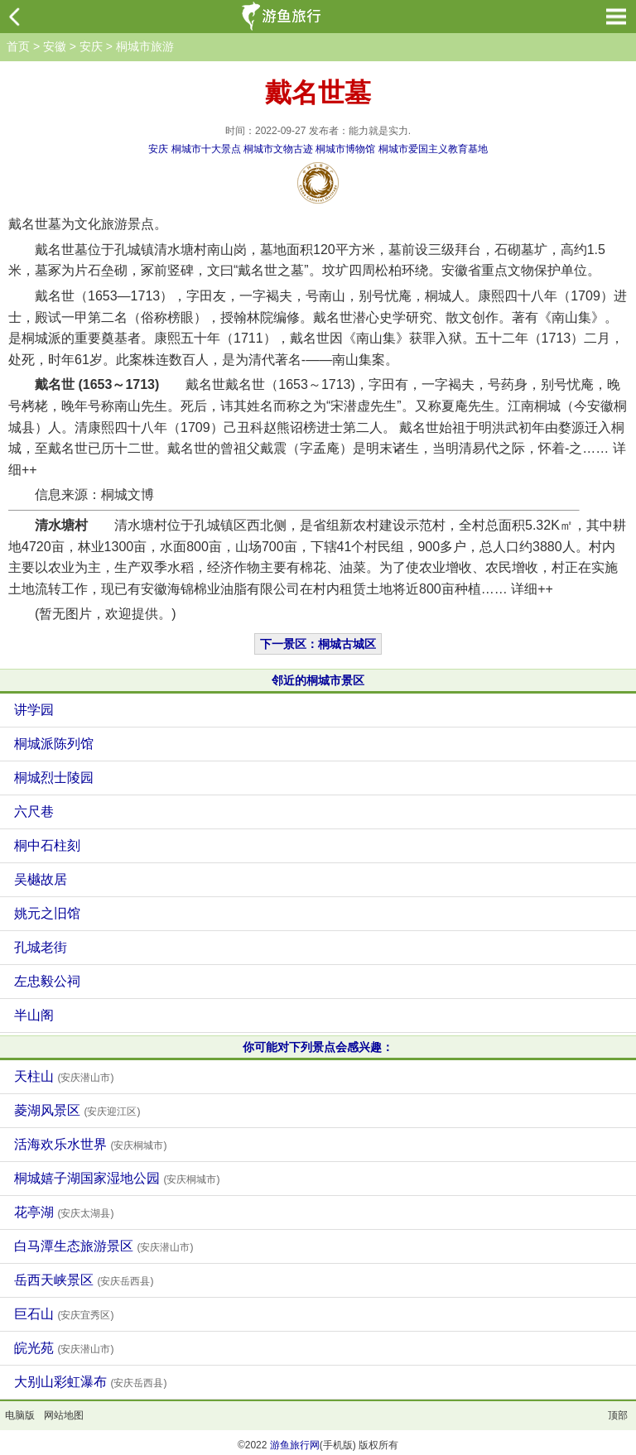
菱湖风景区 (77, 1110)
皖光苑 (63, 1348)
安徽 (54, 46)
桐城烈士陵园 (54, 778)
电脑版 (20, 1415)
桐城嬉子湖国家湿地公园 (116, 1178)
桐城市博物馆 (345, 149)
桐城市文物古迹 (278, 149)
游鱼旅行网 (295, 1445)
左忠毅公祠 (47, 981)
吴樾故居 (40, 879)
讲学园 (34, 710)
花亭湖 (63, 1212)
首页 (18, 46)
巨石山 (63, 1314)
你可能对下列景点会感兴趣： (318, 1047)
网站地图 (64, 1415)
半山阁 (34, 1015)
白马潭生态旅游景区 (103, 1246)
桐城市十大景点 (206, 149)
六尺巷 (34, 811)
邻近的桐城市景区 (318, 680)
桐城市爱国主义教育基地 (433, 149)
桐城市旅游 (145, 46)
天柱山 (63, 1076)
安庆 (91, 46)
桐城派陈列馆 (54, 744)
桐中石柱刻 (47, 845)
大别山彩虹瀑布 (90, 1382)
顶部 (618, 1415)
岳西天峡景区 (83, 1280)
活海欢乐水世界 (90, 1144)
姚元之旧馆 (47, 913)
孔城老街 (40, 947)
